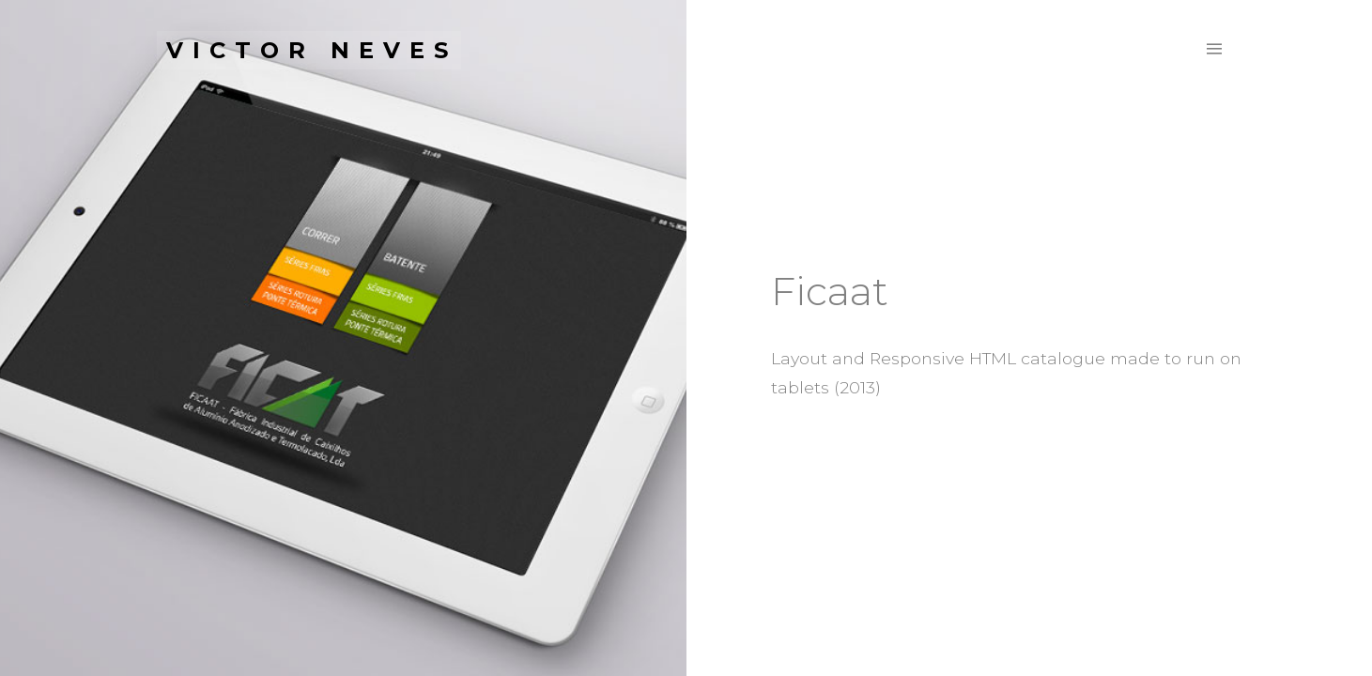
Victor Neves (311, 50)
